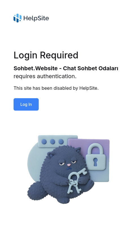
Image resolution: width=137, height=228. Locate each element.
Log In (26, 104)
